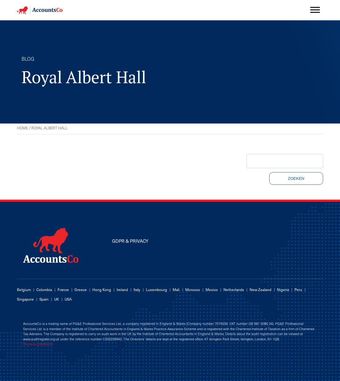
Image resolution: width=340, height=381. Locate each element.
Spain (44, 299)
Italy (137, 289)
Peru (298, 289)
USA (68, 299)
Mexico (212, 289)
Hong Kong (101, 289)
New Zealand (260, 289)
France (63, 289)
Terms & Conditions (38, 344)
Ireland (122, 289)
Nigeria (283, 289)
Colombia (44, 289)
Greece (80, 289)
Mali (176, 289)
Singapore (25, 299)
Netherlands (233, 289)
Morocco (192, 289)
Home (22, 128)
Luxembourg (156, 289)
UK (56, 299)
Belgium (24, 289)
